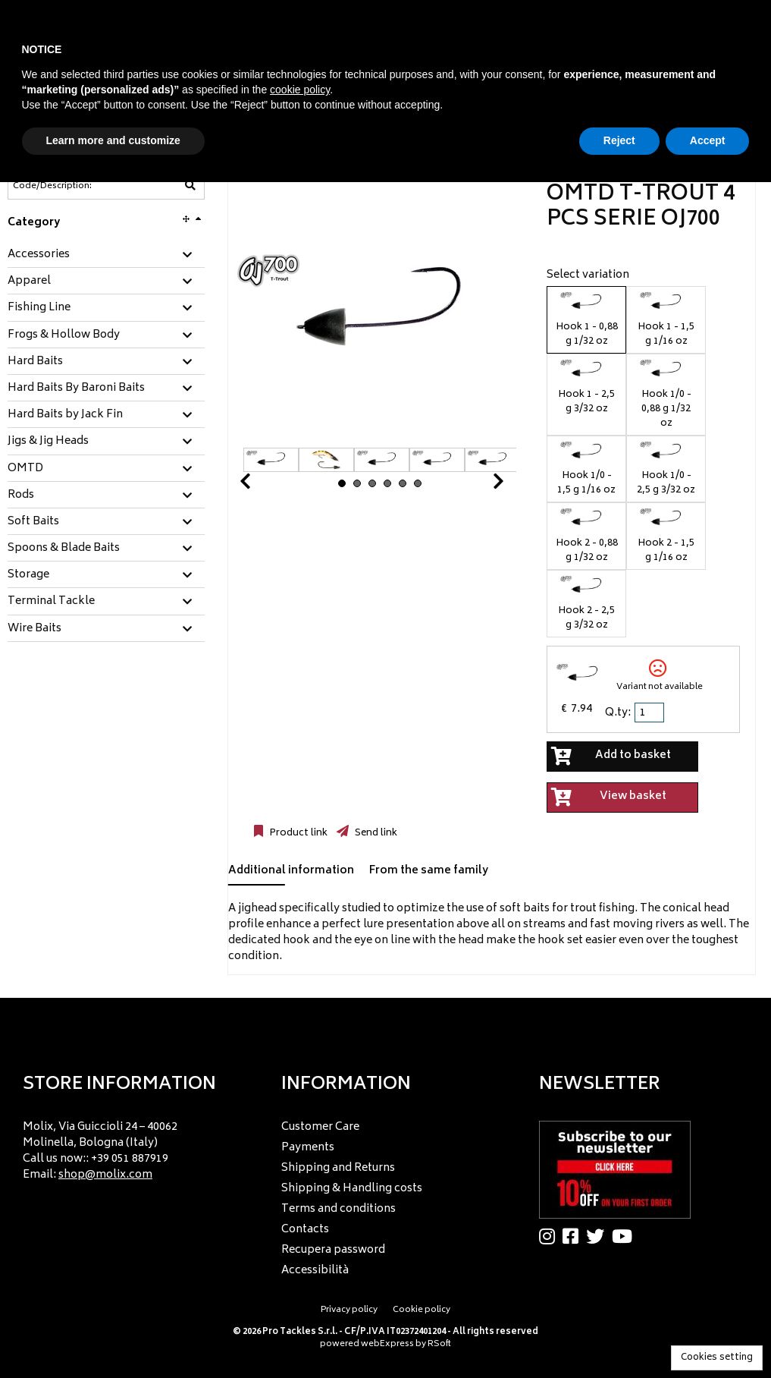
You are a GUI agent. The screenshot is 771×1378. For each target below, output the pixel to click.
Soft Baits (33, 522)
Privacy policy (349, 1310)
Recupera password (333, 1250)
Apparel (29, 281)
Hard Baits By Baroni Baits (76, 388)
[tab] (106, 255)
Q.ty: (618, 712)
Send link (375, 833)
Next (480, 485)
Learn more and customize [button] (113, 140)
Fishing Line (39, 308)
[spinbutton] (650, 712)
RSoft (439, 1344)
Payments (307, 1147)
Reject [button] (619, 140)
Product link (297, 833)
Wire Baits (34, 629)
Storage (28, 575)
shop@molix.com (105, 1175)
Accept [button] (708, 140)
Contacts (305, 1229)
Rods (21, 495)
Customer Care (320, 1127)
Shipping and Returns (338, 1168)
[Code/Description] (69, 186)
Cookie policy (421, 1310)
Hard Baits (35, 362)
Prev (263, 485)
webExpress (387, 1344)
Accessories (39, 255)
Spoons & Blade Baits (64, 548)
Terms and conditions (338, 1209)
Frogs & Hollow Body (64, 335)
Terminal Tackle (51, 602)
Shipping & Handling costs (351, 1188)
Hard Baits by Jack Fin (65, 415)
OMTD (25, 469)
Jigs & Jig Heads (48, 441)
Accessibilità (315, 1270)
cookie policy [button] (300, 89)
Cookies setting (717, 1358)
